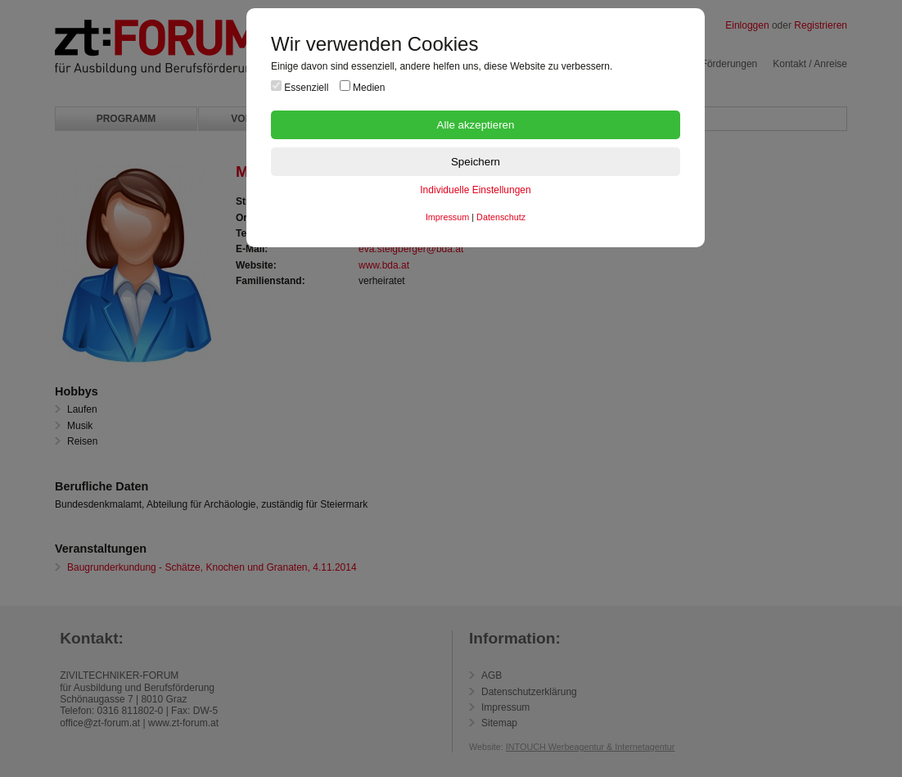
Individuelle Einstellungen (475, 190)
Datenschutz (500, 217)
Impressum (447, 217)
